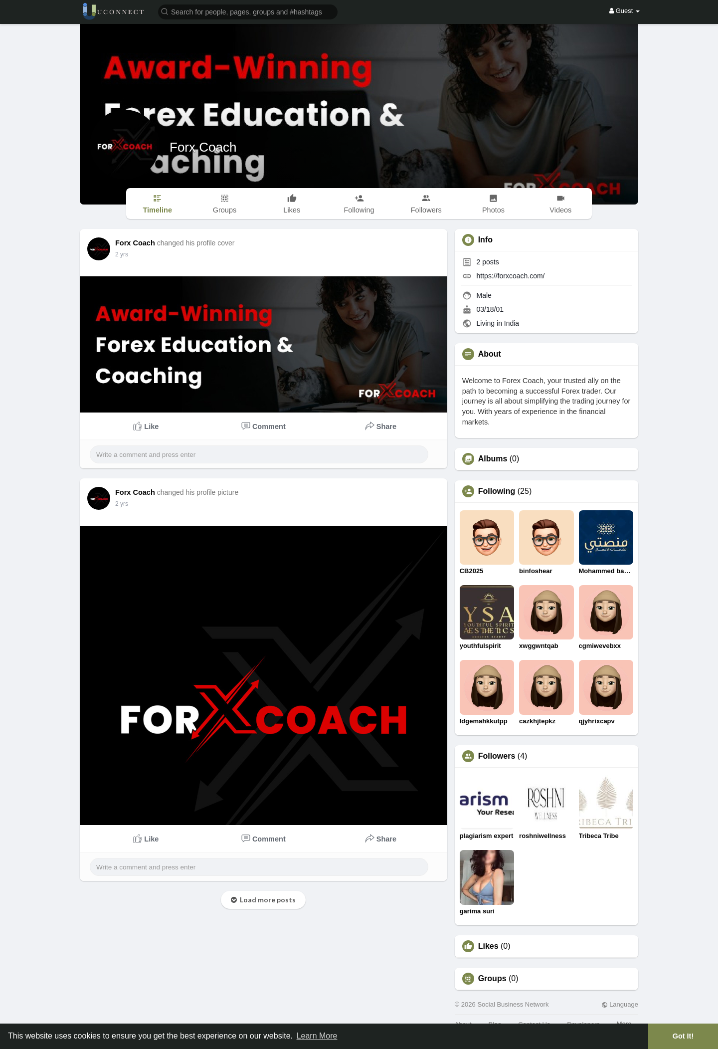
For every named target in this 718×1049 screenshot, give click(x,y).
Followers (497, 756)
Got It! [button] (683, 1036)
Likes (488, 946)
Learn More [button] (317, 1036)
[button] (248, 11)
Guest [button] (624, 10)
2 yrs (121, 254)
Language (619, 1004)
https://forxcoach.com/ (511, 276)
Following (497, 491)
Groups (492, 979)
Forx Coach (203, 147)
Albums (493, 459)
